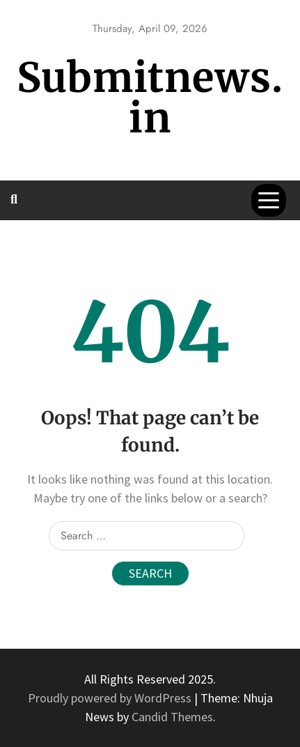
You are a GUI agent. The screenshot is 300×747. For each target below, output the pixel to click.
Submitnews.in (150, 98)
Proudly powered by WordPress (111, 698)
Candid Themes (172, 717)
